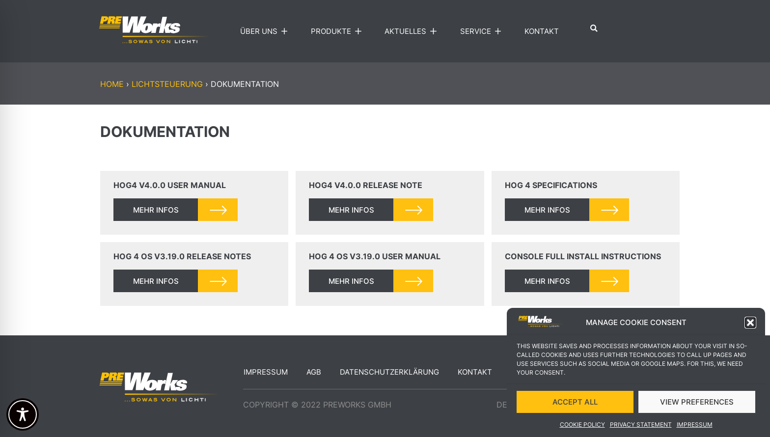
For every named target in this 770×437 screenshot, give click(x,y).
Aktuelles (413, 31)
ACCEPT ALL (575, 403)
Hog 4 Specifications (551, 185)
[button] (750, 324)
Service (483, 31)
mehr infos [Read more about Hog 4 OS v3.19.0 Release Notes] (156, 281)
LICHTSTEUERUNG (167, 84)
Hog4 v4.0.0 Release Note (365, 185)
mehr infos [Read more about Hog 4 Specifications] (547, 210)
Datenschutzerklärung (389, 372)
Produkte (338, 31)
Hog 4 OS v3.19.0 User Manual (374, 256)
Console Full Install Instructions (583, 256)
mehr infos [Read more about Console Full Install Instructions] (547, 281)
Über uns (266, 31)
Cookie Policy (582, 426)
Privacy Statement (641, 426)
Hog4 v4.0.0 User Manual (169, 185)
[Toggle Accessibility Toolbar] (22, 414)
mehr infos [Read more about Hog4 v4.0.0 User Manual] (156, 210)
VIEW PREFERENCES (697, 403)
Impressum (695, 426)
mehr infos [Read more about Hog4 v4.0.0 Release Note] (351, 210)
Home (112, 84)
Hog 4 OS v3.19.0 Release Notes (182, 256)
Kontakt (541, 31)
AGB (313, 372)
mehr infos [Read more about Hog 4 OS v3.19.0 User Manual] (351, 281)
